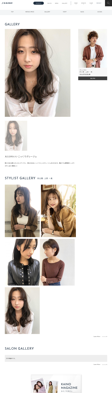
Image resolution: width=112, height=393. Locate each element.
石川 (46, 365)
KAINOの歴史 (93, 368)
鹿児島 (46, 373)
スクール (74, 368)
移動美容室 (61, 365)
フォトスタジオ (62, 368)
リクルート (93, 370)
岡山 (46, 368)
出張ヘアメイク (76, 365)
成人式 (74, 370)
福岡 (46, 370)
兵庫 (35, 379)
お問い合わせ (93, 379)
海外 (46, 376)
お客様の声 (16, 373)
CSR (91, 373)
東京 (35, 365)
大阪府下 (36, 370)
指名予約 (92, 78)
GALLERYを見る (84, 74)
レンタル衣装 (61, 370)
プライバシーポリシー (96, 376)
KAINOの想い (93, 365)
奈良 (35, 376)
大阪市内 (36, 368)
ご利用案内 (16, 367)
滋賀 (35, 373)
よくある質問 (16, 370)
